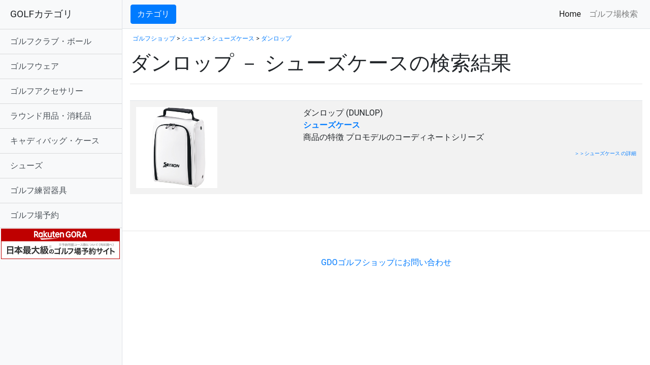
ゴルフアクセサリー (46, 91)
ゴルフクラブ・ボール (50, 41)
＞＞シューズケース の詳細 (605, 153)
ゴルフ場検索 (613, 14)
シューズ (26, 165)
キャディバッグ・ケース (55, 140)
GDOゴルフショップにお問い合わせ (386, 262)
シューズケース (233, 38)
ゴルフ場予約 (34, 215)
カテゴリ (153, 14)
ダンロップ (276, 38)
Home (572, 13)
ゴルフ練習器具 (38, 190)
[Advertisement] (249, 215)
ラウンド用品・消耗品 (50, 116)
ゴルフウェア (34, 66)
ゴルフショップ (154, 38)
